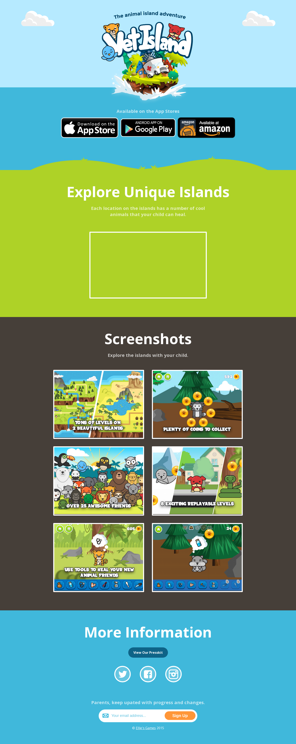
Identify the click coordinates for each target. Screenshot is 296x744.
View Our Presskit (148, 652)
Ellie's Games (146, 728)
